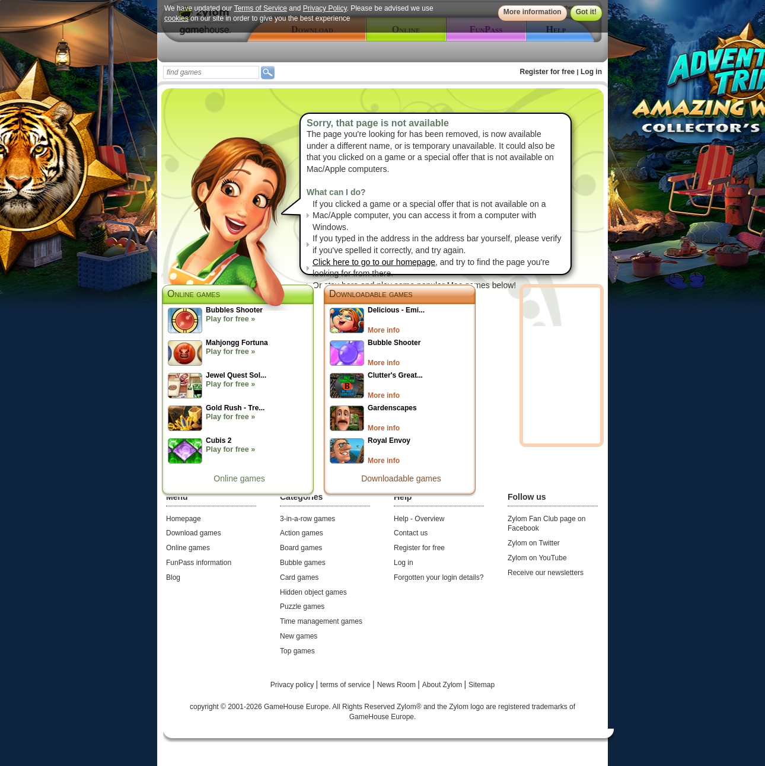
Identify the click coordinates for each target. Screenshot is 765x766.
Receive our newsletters (546, 573)
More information (532, 12)
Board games (301, 548)
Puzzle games (302, 606)
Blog (173, 577)
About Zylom (443, 685)
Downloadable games (371, 294)
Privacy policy (293, 685)
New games (298, 636)
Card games (299, 577)
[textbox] (211, 72)
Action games (301, 533)
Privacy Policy (325, 8)
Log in (591, 72)
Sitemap (481, 685)
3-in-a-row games (307, 519)
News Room (397, 685)
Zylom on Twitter (534, 543)
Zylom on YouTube (537, 558)
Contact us (411, 533)
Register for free (547, 72)
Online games (238, 478)
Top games (297, 651)
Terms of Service (260, 8)
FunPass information (198, 562)
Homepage (183, 519)
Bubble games (303, 562)
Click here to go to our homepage (374, 262)
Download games (193, 533)
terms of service (346, 685)
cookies (176, 18)
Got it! (586, 12)
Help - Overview (419, 519)
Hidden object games (313, 592)
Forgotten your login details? (438, 577)
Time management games (321, 621)
